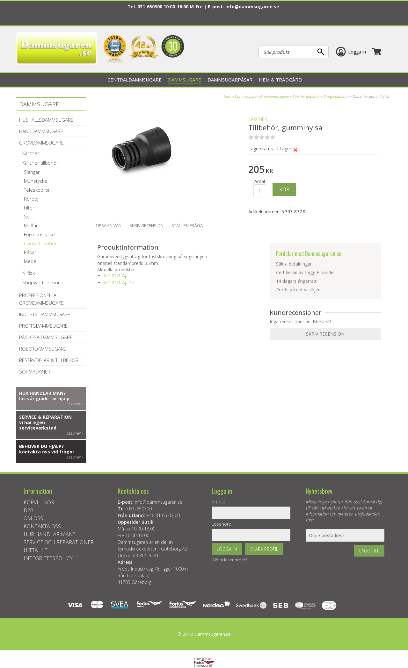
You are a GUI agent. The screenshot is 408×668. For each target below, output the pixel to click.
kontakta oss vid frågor (46, 452)
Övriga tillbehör (336, 96)
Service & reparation (45, 417)
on (250, 137)
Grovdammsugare (274, 96)
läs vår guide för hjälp (44, 398)
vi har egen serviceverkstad (37, 425)
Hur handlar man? (42, 393)
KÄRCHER (257, 119)
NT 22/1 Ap (115, 276)
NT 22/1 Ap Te (119, 283)
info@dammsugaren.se (252, 7)
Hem (227, 96)
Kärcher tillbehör (306, 96)
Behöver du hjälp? (41, 446)
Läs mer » (74, 404)
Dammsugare (245, 96)
